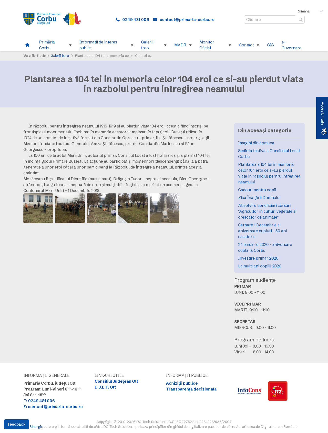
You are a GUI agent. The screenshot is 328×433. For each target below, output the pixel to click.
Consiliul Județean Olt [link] (116, 381)
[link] (55, 19)
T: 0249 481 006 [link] (39, 400)
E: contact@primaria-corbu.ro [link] (53, 406)
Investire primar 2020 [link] (258, 258)
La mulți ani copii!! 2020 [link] (259, 266)
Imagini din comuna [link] (256, 142)
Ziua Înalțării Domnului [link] (259, 197)
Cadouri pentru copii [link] (257, 189)
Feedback (16, 424)
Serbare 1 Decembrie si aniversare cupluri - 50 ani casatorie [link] (262, 230)
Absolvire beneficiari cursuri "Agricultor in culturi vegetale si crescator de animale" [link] (267, 211)
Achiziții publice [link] (182, 383)
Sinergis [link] (36, 426)
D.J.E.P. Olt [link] (105, 387)
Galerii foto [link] (60, 55)
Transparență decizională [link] (191, 389)
